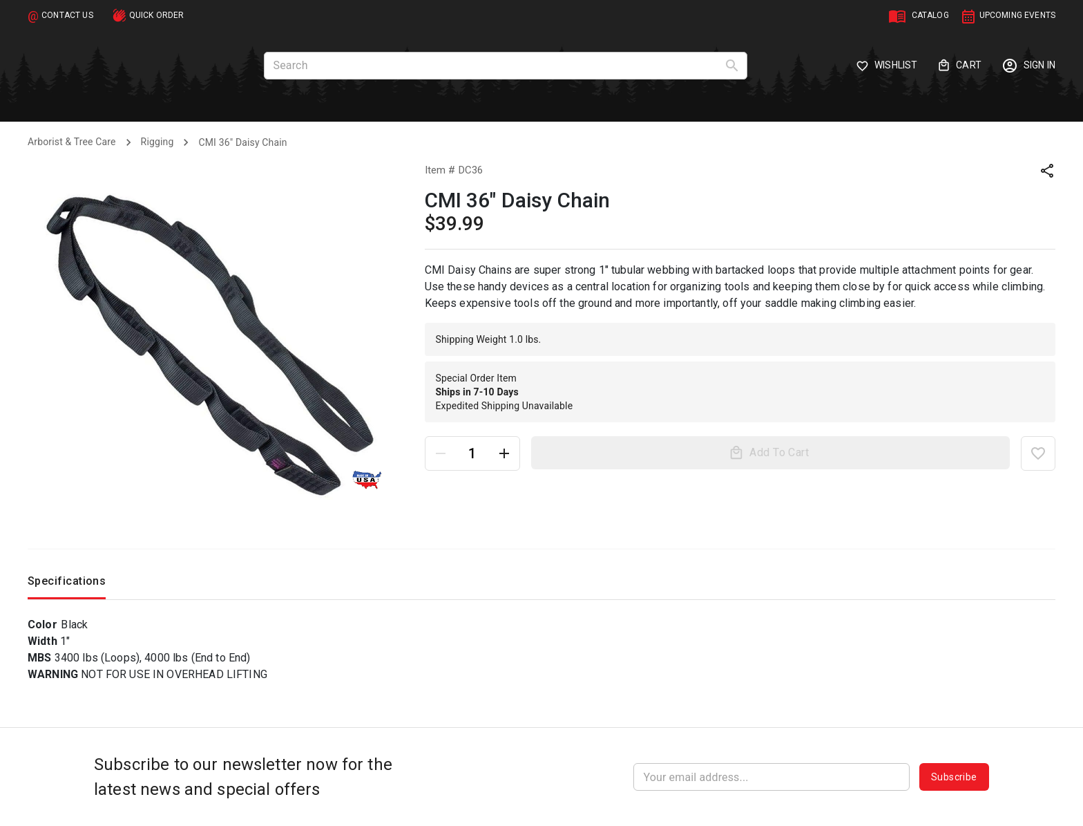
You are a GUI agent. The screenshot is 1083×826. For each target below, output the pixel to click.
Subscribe (954, 777)
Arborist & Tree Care (72, 141)
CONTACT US (67, 15)
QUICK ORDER (156, 15)
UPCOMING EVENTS (1017, 15)
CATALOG (930, 15)
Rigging (157, 141)
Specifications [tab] (67, 584)
